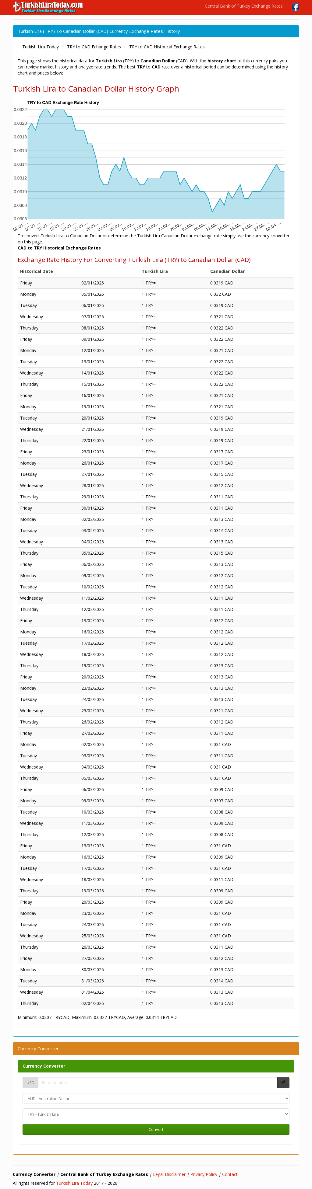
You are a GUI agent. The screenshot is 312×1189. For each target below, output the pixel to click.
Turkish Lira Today (74, 1183)
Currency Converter (44, 1066)
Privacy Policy (203, 1174)
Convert (156, 1129)
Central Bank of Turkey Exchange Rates (244, 6)
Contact (230, 1174)
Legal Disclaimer (169, 1174)
